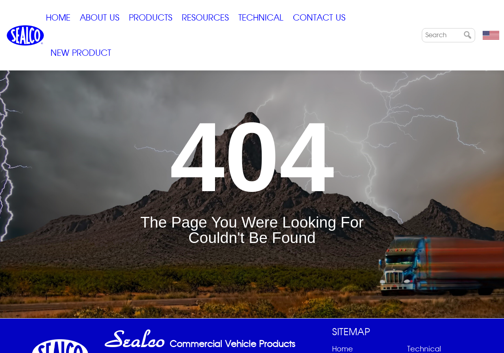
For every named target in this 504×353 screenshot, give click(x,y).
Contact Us (319, 18)
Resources (205, 18)
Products (150, 18)
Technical (260, 18)
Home (58, 18)
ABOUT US (99, 18)
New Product (81, 53)
